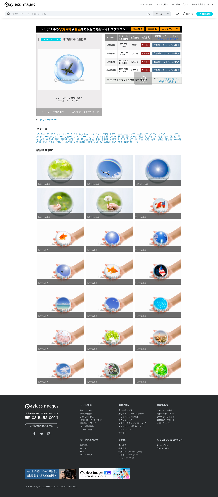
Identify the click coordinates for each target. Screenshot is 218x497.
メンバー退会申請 (126, 458)
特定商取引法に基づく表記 (130, 451)
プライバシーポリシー (128, 455)
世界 (120, 139)
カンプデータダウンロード (85, 112)
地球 (153, 139)
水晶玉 (113, 139)
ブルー (113, 136)
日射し (60, 142)
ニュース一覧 (86, 429)
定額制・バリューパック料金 (131, 413)
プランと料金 (162, 4)
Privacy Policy (163, 448)
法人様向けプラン (180, 4)
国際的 (64, 139)
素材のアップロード (166, 420)
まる (92, 133)
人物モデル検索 (87, 417)
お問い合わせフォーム (41, 425)
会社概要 (122, 445)
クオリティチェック (166, 417)
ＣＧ (58, 133)
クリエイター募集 (165, 410)
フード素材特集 (87, 426)
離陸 (90, 142)
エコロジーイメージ (147, 133)
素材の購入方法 (125, 410)
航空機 (49, 139)
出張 (77, 139)
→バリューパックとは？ (166, 39)
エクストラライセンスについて (132, 423)
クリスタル (164, 133)
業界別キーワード (88, 423)
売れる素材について (166, 413)
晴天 (120, 142)
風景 (75, 142)
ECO (43, 133)
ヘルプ (83, 448)
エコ (120, 133)
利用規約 (84, 445)
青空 (141, 139)
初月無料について (126, 429)
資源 (71, 139)
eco (53, 133)
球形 (160, 136)
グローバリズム (87, 136)
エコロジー (129, 133)
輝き (150, 136)
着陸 (44, 142)
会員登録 (204, 14)
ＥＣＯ (65, 133)
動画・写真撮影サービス (202, 4)
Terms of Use (163, 445)
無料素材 (122, 433)
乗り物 (84, 139)
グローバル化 (47, 136)
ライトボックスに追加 (52, 112)
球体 (166, 136)
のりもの (83, 133)
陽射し (82, 142)
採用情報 (122, 448)
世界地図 (128, 139)
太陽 (147, 139)
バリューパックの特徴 (128, 417)
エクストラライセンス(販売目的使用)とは (167, 80)
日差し (51, 142)
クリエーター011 (48, 119)
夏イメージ (131, 136)
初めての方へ (146, 4)
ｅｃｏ (74, 133)
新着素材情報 (86, 413)
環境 (141, 136)
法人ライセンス (125, 420)
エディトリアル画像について (131, 426)
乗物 (91, 139)
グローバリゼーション (66, 136)
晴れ (132, 142)
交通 (42, 139)
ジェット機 (102, 136)
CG (38, 133)
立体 (96, 142)
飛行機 (68, 142)
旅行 (114, 142)
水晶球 (104, 139)
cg (48, 133)
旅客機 (107, 142)
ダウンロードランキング (91, 420)
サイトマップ (86, 454)
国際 (56, 139)
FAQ (82, 451)
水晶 (97, 139)
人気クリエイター (165, 423)
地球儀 (160, 139)
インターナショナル (106, 133)
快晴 (126, 142)
